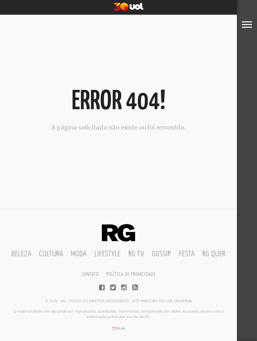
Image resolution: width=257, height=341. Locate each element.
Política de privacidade (131, 274)
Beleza (21, 254)
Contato (90, 274)
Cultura (51, 254)
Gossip (161, 254)
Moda (79, 254)
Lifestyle (107, 254)
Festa (187, 254)
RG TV (136, 254)
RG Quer (214, 254)
